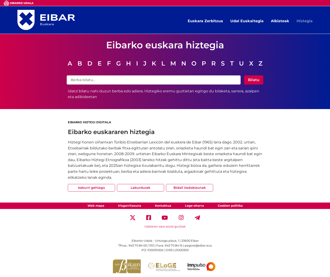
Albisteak (280, 21)
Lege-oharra (194, 205)
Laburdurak (140, 188)
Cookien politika (230, 205)
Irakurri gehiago (91, 188)
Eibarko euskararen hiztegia (111, 132)
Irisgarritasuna (129, 205)
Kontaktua (163, 205)
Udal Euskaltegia (247, 21)
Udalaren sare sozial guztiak (165, 226)
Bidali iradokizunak (189, 188)
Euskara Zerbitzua (205, 21)
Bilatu (253, 80)
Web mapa (96, 205)
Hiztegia (305, 21)
